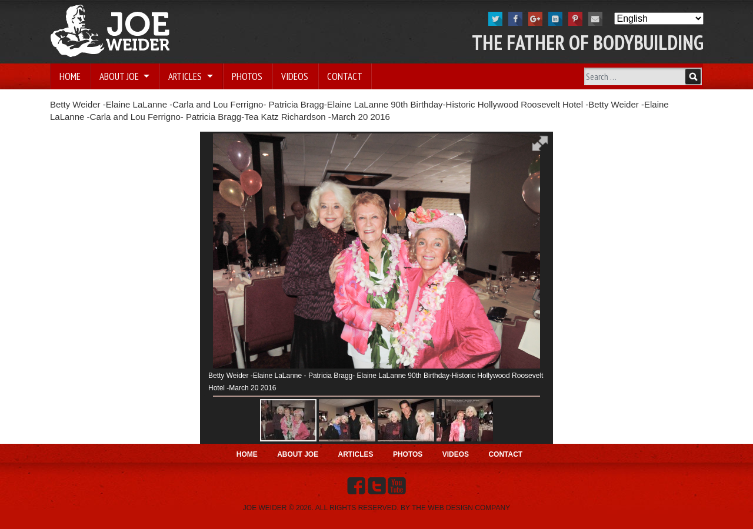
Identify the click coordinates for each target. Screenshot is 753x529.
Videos (294, 76)
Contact (344, 76)
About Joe (120, 76)
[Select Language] (659, 18)
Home (70, 76)
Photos (247, 76)
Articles (186, 76)
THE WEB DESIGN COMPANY (461, 508)
